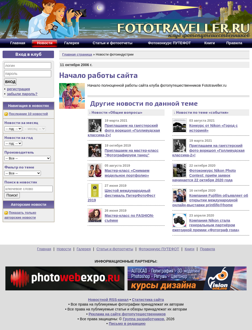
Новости (64, 249)
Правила (207, 249)
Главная (44, 249)
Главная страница (77, 54)
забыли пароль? (22, 94)
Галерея (84, 249)
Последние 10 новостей (28, 114)
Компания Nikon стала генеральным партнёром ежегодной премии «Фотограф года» (205, 225)
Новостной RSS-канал (108, 300)
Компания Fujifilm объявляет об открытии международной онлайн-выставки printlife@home (210, 200)
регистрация (18, 89)
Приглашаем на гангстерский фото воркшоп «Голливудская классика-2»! (124, 130)
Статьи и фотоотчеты (114, 249)
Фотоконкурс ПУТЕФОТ (159, 249)
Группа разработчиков (143, 319)
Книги (189, 249)
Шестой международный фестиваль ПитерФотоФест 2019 (121, 195)
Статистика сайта (148, 300)
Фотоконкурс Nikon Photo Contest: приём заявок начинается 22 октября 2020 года (204, 175)
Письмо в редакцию (127, 324)
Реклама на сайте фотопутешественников (127, 314)
